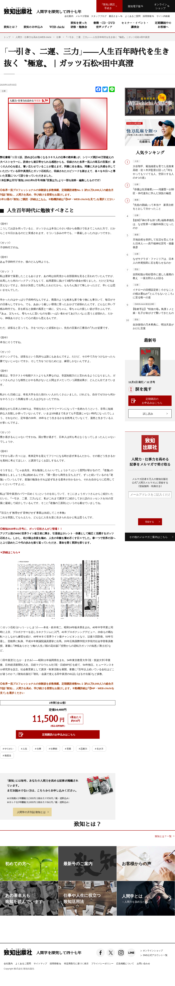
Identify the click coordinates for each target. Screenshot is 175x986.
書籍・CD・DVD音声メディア (104, 25)
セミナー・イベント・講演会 (135, 25)
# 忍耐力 (83, 748)
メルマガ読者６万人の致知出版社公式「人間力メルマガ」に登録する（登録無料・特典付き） (150, 482)
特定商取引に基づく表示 (76, 963)
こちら (42, 199)
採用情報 (55, 963)
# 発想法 (7, 755)
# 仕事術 (53, 748)
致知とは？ (10, 27)
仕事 (4, 90)
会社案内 (8, 963)
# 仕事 (38, 748)
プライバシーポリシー (102, 963)
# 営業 (68, 748)
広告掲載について (125, 963)
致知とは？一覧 (163, 836)
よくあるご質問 (23, 963)
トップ (7, 37)
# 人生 (24, 748)
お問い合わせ (143, 963)
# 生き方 (99, 748)
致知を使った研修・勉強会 (79, 25)
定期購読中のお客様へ (163, 25)
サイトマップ (40, 963)
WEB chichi (56, 27)
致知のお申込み (33, 27)
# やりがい (8, 748)
